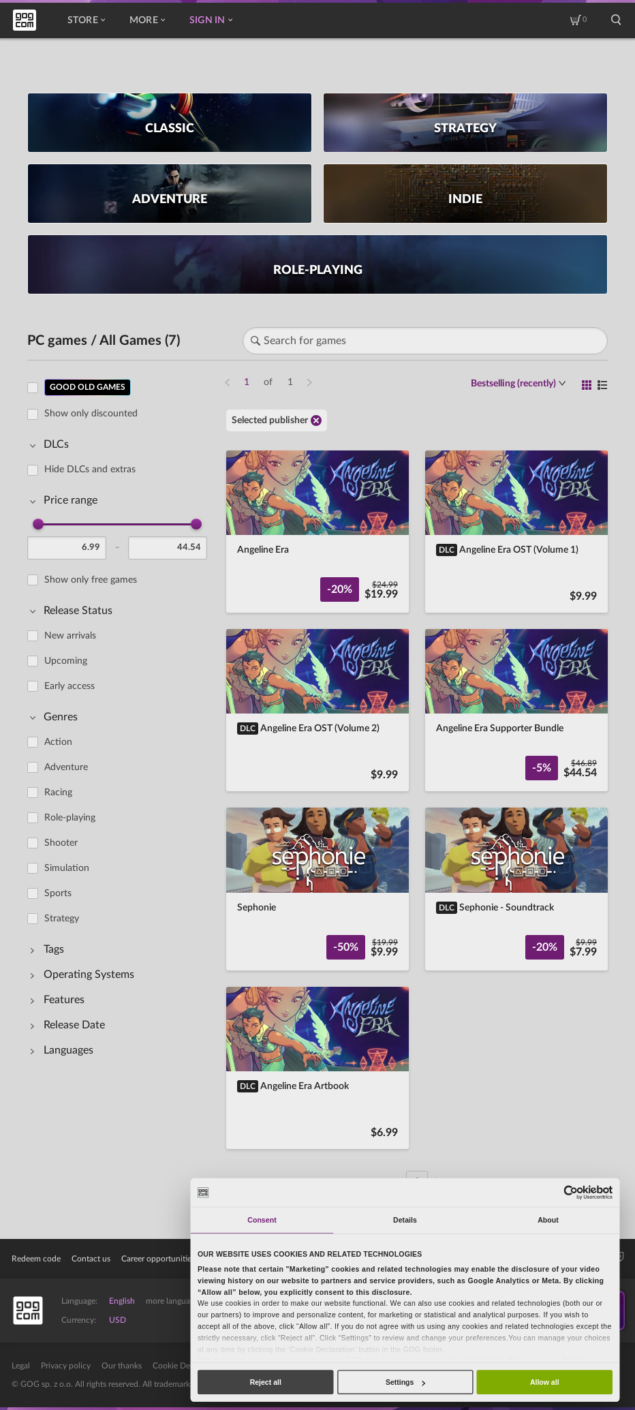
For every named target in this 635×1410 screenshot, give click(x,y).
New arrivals (70, 636)
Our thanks (122, 1366)
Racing (58, 792)
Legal (21, 1366)
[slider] (38, 524)
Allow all (544, 1382)
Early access (69, 686)
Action (58, 742)
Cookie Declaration (187, 1366)
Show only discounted (91, 413)
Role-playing (69, 818)
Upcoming (65, 661)
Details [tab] (405, 1220)
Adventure (66, 767)
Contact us (91, 1259)
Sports (58, 893)
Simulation (66, 868)
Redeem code (36, 1259)
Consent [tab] (261, 1220)
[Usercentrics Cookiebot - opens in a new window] (571, 1192)
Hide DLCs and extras (90, 469)
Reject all (265, 1382)
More (147, 20)
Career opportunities (158, 1259)
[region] (121, 776)
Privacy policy (66, 1366)
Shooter (61, 843)
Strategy (61, 918)
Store (86, 20)
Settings (405, 1382)
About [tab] (548, 1220)
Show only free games (90, 580)
